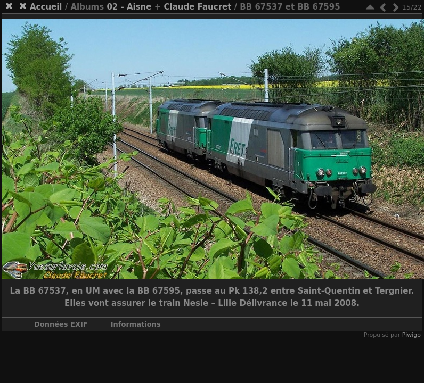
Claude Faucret (197, 7)
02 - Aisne (129, 7)
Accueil (46, 7)
